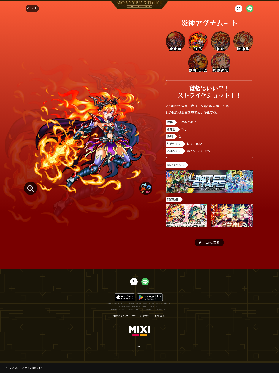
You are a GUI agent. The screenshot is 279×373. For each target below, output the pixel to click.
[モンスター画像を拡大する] (30, 188)
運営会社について (120, 316)
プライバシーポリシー (141, 316)
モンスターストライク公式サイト (26, 367)
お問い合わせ (160, 316)
